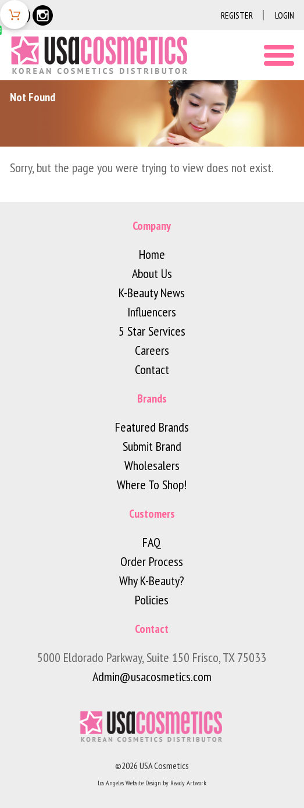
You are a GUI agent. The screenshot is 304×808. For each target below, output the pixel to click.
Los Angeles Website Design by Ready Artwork (152, 782)
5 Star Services (152, 331)
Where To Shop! (152, 484)
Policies (152, 600)
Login (284, 15)
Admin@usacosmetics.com (152, 676)
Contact (152, 369)
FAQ (151, 542)
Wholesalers (152, 465)
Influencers (151, 312)
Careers (152, 350)
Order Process (151, 561)
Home (152, 254)
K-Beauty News (152, 292)
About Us (152, 273)
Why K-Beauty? (151, 580)
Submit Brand (152, 446)
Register (237, 15)
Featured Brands (152, 427)
